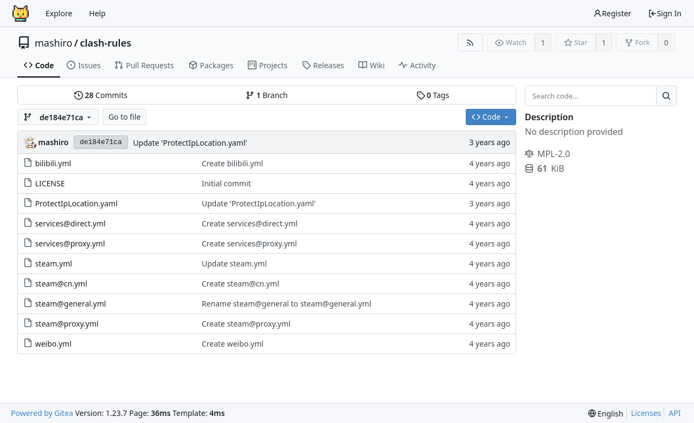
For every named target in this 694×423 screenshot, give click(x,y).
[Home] (20, 13)
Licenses (646, 413)
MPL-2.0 (547, 153)
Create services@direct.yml (250, 223)
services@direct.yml (70, 223)
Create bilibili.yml (232, 163)
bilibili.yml (53, 163)
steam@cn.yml (61, 283)
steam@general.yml (70, 303)
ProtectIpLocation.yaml (76, 203)
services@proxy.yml (70, 243)
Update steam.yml (234, 263)
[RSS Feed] (470, 42)
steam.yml (53, 263)
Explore (59, 13)
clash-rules (105, 42)
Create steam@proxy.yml (246, 323)
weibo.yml (53, 344)
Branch (267, 95)
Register (612, 13)
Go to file (124, 117)
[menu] (606, 413)
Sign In (665, 13)
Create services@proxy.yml (249, 243)
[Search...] (666, 96)
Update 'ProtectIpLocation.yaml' (190, 143)
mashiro (53, 42)
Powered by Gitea (42, 413)
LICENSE (50, 183)
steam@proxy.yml (67, 323)
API (674, 413)
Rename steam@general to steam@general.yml (286, 303)
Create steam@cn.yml (240, 283)
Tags (432, 95)
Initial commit (226, 183)
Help (97, 13)
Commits (100, 95)
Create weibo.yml (233, 344)
